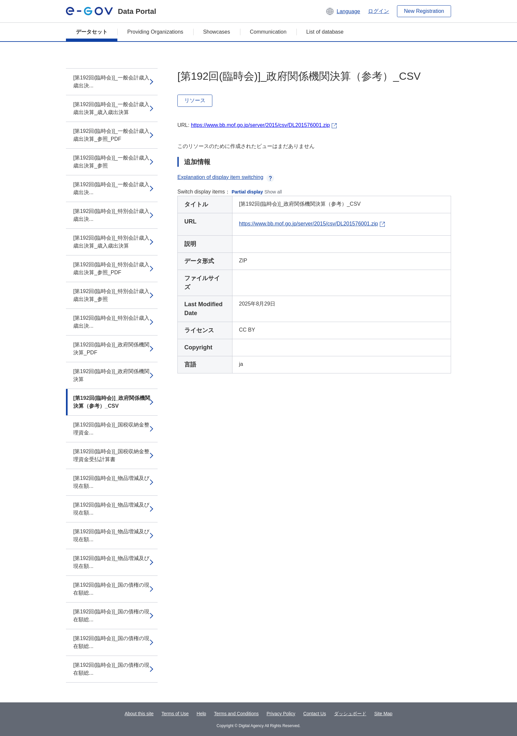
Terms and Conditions (236, 713)
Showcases (216, 32)
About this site (139, 713)
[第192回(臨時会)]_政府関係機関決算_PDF (111, 348)
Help (201, 713)
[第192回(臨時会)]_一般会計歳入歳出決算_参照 (111, 161)
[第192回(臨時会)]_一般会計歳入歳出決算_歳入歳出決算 (111, 108)
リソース (194, 100)
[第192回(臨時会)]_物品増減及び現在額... (111, 482)
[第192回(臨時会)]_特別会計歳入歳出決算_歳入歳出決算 (111, 242)
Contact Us (314, 713)
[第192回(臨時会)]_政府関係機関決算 (111, 375)
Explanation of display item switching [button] (225, 177)
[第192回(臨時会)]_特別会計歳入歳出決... (111, 215)
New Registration (424, 11)
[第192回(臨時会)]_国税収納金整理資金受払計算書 (111, 455)
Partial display (247, 191)
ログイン (378, 11)
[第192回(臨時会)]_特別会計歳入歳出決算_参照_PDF (111, 268)
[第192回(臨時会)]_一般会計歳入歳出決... (111, 81)
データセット (91, 32)
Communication (268, 32)
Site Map (383, 713)
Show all (273, 191)
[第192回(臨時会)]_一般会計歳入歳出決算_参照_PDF (111, 135)
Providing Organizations (155, 32)
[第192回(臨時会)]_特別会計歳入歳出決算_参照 (111, 295)
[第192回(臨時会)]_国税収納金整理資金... (111, 428)
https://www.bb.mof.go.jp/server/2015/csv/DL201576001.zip (260, 125)
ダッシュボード (350, 713)
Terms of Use (175, 713)
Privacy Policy (280, 713)
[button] (342, 11)
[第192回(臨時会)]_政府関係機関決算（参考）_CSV (111, 402)
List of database (325, 32)
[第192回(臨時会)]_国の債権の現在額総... (111, 589)
